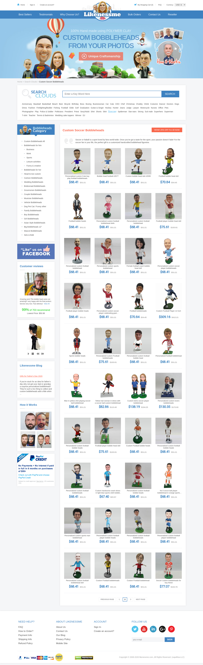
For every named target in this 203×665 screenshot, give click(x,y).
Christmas (130, 104)
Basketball (46, 104)
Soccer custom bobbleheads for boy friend (168, 581)
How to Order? (25, 631)
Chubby (139, 104)
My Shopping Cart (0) (145, 5)
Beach (55, 104)
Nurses (154, 108)
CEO (117, 104)
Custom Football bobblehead (138, 580)
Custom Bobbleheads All (34, 141)
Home (23, 5)
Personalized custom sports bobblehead (108, 267)
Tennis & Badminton (45, 115)
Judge (129, 108)
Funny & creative (33, 166)
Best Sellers (25, 14)
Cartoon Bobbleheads (33, 178)
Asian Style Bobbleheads (34, 223)
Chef (123, 104)
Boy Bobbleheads (31, 215)
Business (30, 149)
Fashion (31, 108)
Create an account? (47, 5)
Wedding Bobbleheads (33, 182)
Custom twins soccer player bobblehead (138, 402)
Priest (76, 111)
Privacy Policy (63, 639)
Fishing (57, 108)
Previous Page (107, 599)
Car (107, 104)
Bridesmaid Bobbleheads (34, 186)
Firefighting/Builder (44, 108)
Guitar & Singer (97, 108)
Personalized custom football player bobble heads (107, 537)
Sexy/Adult (84, 111)
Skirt (105, 111)
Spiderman (122, 111)
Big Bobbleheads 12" (33, 227)
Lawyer (136, 108)
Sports (29, 158)
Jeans (122, 108)
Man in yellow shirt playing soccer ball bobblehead (77, 402)
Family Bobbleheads (32, 210)
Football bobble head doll (168, 176)
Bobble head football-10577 (107, 176)
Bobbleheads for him (32, 145)
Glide (71, 108)
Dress (24, 108)
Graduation (84, 108)
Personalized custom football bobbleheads (77, 492)
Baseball (37, 104)
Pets (166, 108)
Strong (140, 111)
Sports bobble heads (77, 356)
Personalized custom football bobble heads (77, 447)
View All (47, 304)
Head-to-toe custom (32, 174)
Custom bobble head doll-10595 (138, 176)
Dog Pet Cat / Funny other (35, 206)
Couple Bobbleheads (33, 194)
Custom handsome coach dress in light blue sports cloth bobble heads (107, 492)
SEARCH (170, 94)
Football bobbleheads (138, 311)
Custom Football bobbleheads (108, 580)
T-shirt (24, 115)
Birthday (75, 104)
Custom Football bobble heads (138, 446)
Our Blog (60, 635)
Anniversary (27, 104)
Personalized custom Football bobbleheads (107, 357)
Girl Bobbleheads (31, 219)
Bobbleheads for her (32, 170)
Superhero (158, 111)
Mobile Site (62, 643)
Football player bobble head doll (168, 221)
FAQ (159, 5)
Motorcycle (145, 108)
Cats (112, 104)
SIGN (169, 639)
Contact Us (154, 14)
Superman (168, 111)
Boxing (88, 104)
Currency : (170, 5)
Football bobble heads (77, 221)
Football (64, 108)
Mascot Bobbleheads (33, 231)
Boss (82, 104)
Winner (78, 115)
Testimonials (46, 14)
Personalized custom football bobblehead (138, 222)
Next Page (140, 599)
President (69, 111)
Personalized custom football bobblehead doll (77, 581)
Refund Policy (25, 643)
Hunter (115, 108)
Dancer (162, 104)
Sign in (32, 5)
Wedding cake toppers (64, 115)
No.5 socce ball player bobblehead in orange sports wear (168, 492)
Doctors (170, 104)
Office (160, 108)
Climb (146, 104)
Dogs (177, 104)
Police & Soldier (46, 111)
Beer (61, 104)
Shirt (93, 111)
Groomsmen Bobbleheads (35, 190)
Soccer (112, 111)
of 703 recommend (36, 310)
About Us (61, 627)
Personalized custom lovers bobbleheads (168, 402)
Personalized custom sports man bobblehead (77, 537)
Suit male (149, 111)
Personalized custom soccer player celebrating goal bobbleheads (108, 312)
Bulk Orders (134, 14)
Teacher (32, 115)
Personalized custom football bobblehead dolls (107, 222)
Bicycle (67, 104)
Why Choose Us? (69, 14)
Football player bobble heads (77, 311)
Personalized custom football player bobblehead (168, 537)
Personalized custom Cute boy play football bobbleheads (77, 177)
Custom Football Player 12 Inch (168, 311)
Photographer (28, 111)
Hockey (108, 108)
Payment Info (25, 635)
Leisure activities (33, 162)
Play (37, 111)
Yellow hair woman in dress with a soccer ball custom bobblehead (108, 402)
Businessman (98, 104)
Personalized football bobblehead (169, 356)
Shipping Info (25, 639)
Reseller (172, 14)
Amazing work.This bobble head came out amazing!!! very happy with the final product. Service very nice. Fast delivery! (36, 301)
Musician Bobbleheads (33, 198)
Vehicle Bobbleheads (33, 202)
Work (28, 153)
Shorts (99, 111)
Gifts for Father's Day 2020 (31, 376)
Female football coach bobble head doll (138, 267)
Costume (154, 104)
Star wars (132, 111)
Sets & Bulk (29, 235)
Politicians (59, 111)
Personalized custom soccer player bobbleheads (169, 267)
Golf (77, 108)
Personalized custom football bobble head (138, 357)
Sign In (97, 627)
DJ (84, 115)
